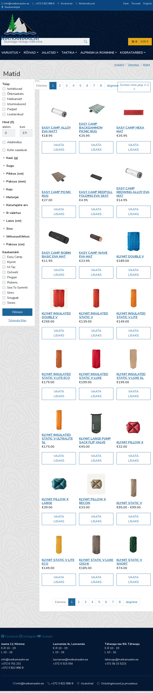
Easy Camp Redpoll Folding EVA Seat (96, 194)
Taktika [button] (68, 52)
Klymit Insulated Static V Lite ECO (56, 376)
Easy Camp (14, 257)
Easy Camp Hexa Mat (130, 130)
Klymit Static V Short (129, 562)
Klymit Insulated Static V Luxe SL (131, 376)
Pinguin (12, 277)
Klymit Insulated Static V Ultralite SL (57, 439)
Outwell (12, 272)
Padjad (12, 109)
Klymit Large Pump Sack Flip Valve (95, 440)
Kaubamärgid (10, 7)
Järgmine (113, 85)
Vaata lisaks (59, 147)
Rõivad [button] (30, 52)
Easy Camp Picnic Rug (56, 194)
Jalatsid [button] (49, 52)
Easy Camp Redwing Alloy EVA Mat (133, 192)
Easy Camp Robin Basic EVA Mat (56, 255)
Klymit (11, 262)
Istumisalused (16, 104)
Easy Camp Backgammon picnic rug (90, 128)
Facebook (9, 636)
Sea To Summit (17, 287)
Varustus (133, 65)
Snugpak (13, 298)
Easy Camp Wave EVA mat (93, 255)
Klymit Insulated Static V (93, 315)
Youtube (45, 636)
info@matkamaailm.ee (15, 3)
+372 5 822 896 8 (43, 3)
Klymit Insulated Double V (56, 315)
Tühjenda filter (17, 320)
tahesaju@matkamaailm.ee (121, 659)
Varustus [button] (9, 52)
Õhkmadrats (15, 94)
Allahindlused (85, 3)
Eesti (126, 3)
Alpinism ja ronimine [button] (97, 52)
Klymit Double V (130, 256)
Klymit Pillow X (130, 442)
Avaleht (119, 65)
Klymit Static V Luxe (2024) (96, 562)
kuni (22, 127)
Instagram (28, 636)
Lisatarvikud (15, 114)
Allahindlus (14, 142)
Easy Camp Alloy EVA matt (56, 130)
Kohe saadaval (17, 150)
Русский (136, 3)
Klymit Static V (129, 503)
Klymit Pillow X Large (55, 501)
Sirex (10, 293)
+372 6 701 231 (11, 664)
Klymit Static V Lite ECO (58, 562)
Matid (146, 65)
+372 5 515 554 (63, 664)
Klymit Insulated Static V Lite (131, 315)
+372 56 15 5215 (115, 664)
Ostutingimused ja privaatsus (117, 683)
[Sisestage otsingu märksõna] (45, 41)
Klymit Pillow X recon (92, 501)
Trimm (11, 303)
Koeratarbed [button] (131, 52)
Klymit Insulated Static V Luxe (93, 376)
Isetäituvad (14, 89)
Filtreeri (17, 312)
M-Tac (11, 267)
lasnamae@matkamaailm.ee (70, 659)
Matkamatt (14, 99)
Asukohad (64, 3)
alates (6, 127)
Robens (12, 282)
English (147, 3)
